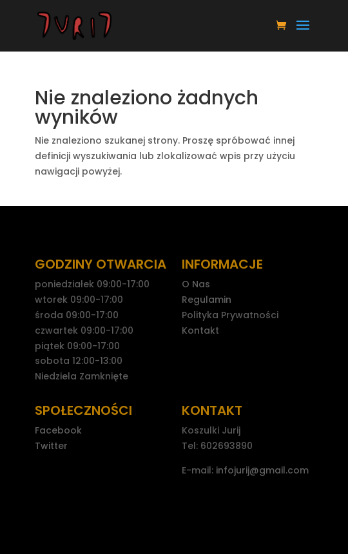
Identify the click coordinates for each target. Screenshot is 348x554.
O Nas (196, 284)
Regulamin (206, 299)
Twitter (51, 445)
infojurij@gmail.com (262, 470)
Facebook (58, 430)
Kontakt (200, 330)
